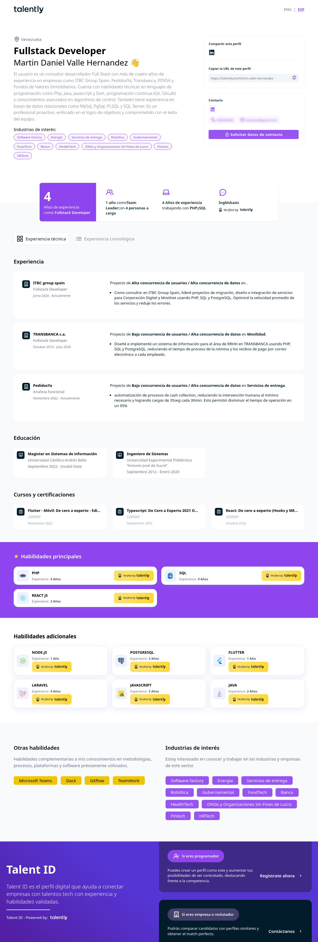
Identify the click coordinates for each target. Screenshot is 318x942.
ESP (301, 9)
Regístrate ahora (281, 875)
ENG (288, 9)
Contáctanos (285, 931)
